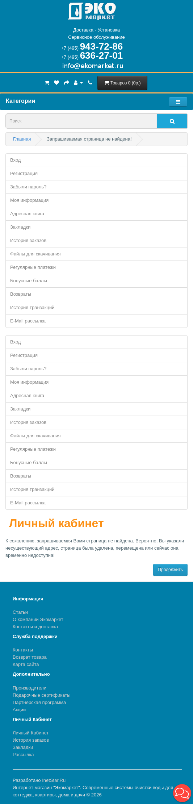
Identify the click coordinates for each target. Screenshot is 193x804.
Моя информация (29, 200)
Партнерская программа (39, 702)
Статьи (20, 612)
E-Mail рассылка (28, 321)
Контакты (23, 650)
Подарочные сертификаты (41, 695)
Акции (19, 709)
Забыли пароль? (28, 186)
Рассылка (23, 754)
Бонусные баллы (28, 280)
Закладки (20, 227)
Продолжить (170, 569)
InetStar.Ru (54, 780)
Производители (29, 688)
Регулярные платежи (33, 267)
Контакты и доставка (35, 626)
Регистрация (24, 173)
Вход (15, 160)
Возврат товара (30, 657)
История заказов (28, 240)
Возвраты (20, 294)
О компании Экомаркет (38, 619)
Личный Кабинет (31, 733)
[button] (182, 793)
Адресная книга (27, 213)
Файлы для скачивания (35, 254)
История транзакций (32, 307)
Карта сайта (26, 664)
